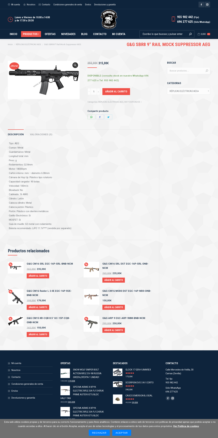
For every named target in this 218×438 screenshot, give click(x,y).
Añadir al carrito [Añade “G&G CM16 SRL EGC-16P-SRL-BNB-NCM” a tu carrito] (38, 276)
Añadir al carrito (116, 91)
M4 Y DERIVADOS (132, 102)
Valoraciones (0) (41, 134)
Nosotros (15, 370)
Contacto (16, 377)
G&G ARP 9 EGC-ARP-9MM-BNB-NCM (123, 318)
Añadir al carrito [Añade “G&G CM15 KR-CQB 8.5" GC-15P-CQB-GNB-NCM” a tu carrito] (38, 334)
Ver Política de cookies (186, 426)
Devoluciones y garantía (23, 398)
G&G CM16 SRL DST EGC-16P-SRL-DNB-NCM (125, 265)
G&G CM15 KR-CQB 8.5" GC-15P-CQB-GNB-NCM (48, 320)
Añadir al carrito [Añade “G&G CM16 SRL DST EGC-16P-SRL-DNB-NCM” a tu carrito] (113, 280)
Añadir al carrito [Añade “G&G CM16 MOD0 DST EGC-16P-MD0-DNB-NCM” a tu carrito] (113, 307)
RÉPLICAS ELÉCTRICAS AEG (110, 102)
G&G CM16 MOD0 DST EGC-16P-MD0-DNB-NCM (126, 293)
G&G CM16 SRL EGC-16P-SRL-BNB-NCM (50, 263)
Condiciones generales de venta (27, 384)
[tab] (16, 133)
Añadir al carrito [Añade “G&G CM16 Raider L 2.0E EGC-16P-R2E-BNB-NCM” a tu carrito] (38, 307)
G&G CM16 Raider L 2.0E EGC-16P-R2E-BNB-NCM (49, 293)
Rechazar (99, 432)
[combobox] (188, 91)
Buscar (206, 70)
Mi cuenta (16, 363)
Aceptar (122, 432)
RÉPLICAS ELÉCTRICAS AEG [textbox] (184, 91)
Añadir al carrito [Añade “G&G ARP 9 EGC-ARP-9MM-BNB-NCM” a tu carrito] (113, 330)
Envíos (14, 391)
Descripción (16, 134)
